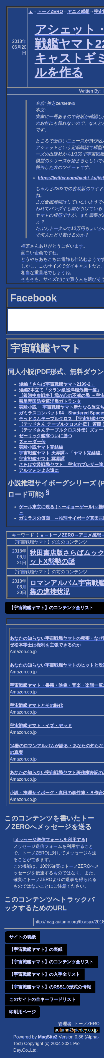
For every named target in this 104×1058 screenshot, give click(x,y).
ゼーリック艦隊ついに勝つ (45, 435)
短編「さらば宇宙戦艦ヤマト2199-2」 (57, 384)
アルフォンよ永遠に (39, 470)
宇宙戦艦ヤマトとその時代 (36, 705)
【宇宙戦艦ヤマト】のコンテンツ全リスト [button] (51, 607)
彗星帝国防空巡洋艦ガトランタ (50, 401)
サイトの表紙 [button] (22, 937)
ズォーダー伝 (32, 441)
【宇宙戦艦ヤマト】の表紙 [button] (35, 949)
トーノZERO (50, 11)
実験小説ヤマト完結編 (41, 447)
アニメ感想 (78, 11)
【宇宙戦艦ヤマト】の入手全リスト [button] (44, 974)
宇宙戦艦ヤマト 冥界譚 (41, 458)
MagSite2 (47, 1037)
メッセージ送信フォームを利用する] (50, 839)
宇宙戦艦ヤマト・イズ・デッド (41, 725)
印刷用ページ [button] (22, 1011)
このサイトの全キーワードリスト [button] (42, 999)
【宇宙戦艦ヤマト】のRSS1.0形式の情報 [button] (50, 987)
